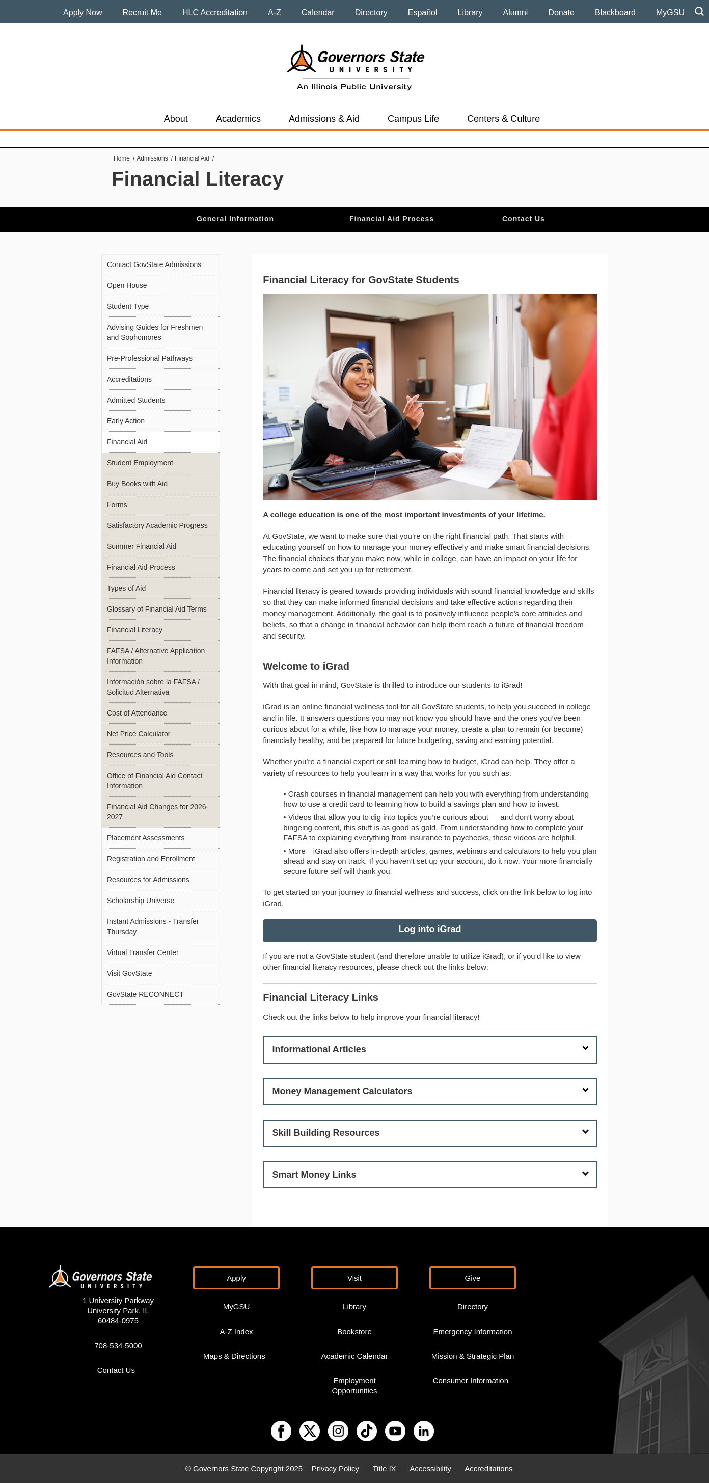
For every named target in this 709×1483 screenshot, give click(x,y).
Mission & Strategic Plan (472, 1356)
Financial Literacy (134, 630)
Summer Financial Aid (141, 546)
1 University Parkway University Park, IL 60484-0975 (118, 1310)
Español (423, 12)
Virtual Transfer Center (143, 952)
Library (470, 12)
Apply (236, 1278)
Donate (561, 12)
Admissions (152, 158)
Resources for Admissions (148, 880)
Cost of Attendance (137, 713)
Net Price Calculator (139, 734)
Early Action (126, 421)
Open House (127, 285)
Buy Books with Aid (137, 484)
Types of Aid (126, 588)
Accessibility (430, 1468)
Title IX (384, 1468)
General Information (235, 219)
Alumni (515, 12)
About (176, 119)
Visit (354, 1278)
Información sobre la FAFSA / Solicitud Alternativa (153, 687)
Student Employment (140, 463)
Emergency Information (472, 1331)
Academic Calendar (354, 1356)
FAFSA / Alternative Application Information (156, 656)
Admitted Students (136, 400)
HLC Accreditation (215, 12)
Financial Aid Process (391, 219)
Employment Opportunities (354, 1385)
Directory (371, 12)
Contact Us (523, 219)
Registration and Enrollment (151, 859)
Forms (117, 504)
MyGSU (670, 12)
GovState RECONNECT (145, 994)
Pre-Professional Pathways (150, 358)
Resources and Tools (140, 755)
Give (473, 1278)
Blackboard (615, 12)
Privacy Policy (335, 1468)
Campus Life (413, 119)
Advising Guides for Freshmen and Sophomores (155, 332)
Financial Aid (192, 158)
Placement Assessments (146, 838)
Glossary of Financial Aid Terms (157, 609)
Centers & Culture (503, 119)
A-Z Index (236, 1331)
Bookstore (354, 1331)
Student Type (128, 306)
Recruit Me (142, 12)
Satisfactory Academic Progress (157, 525)
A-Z (274, 12)
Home (122, 158)
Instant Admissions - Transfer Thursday (153, 926)
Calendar (318, 12)
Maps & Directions (234, 1356)
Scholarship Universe (140, 900)
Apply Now (82, 12)
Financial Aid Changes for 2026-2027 (157, 812)
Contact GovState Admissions (154, 264)
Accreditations (129, 379)
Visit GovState (129, 973)
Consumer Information (470, 1380)
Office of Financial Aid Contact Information (154, 781)
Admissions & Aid (324, 119)
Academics (238, 119)
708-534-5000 (118, 1345)
